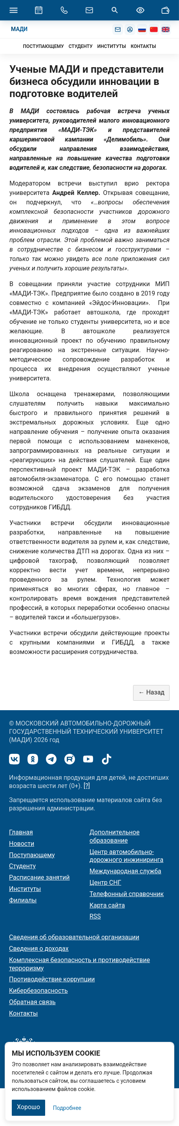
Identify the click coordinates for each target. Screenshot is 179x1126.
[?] (87, 786)
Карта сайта (107, 905)
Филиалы (23, 900)
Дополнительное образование (114, 836)
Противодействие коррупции (52, 979)
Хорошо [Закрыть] (28, 1107)
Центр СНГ (105, 882)
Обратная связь (32, 1002)
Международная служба (125, 871)
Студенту (22, 866)
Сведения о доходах (39, 948)
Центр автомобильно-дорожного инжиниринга (126, 856)
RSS (95, 916)
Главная (21, 832)
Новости (21, 843)
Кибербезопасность (38, 990)
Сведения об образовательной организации (74, 937)
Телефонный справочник (127, 894)
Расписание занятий (39, 877)
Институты (25, 889)
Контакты (23, 1013)
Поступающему (32, 855)
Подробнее (67, 1108)
